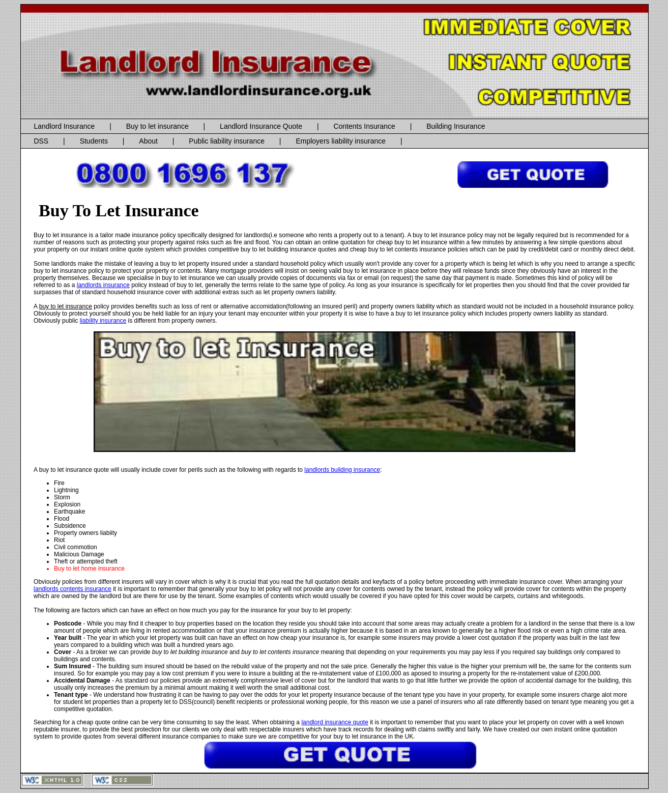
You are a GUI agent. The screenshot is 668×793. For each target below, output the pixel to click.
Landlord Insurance (64, 126)
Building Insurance (455, 126)
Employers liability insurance (341, 141)
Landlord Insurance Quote (261, 126)
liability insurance (103, 320)
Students (94, 141)
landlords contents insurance (72, 588)
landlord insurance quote (334, 722)
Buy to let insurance (157, 126)
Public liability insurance (227, 141)
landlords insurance (103, 285)
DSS (41, 141)
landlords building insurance (342, 469)
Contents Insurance (364, 126)
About (148, 141)
